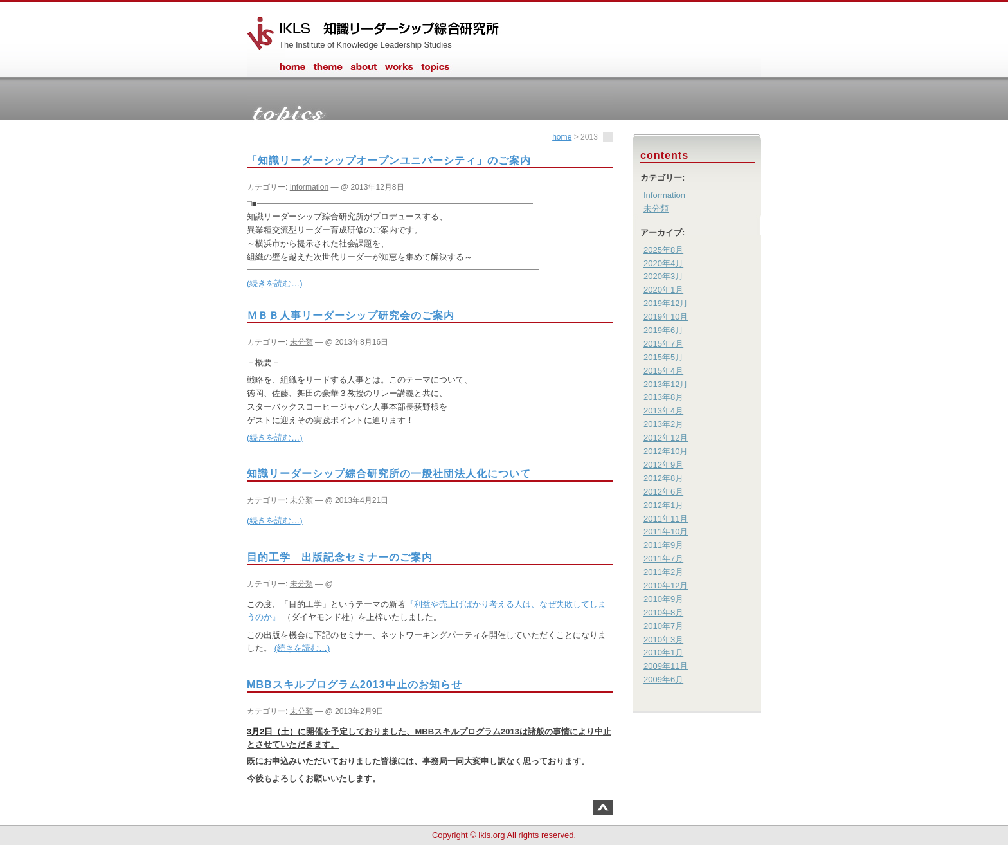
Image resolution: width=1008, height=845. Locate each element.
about (364, 72)
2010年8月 (663, 612)
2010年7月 (663, 626)
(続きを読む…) (275, 283)
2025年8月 (663, 250)
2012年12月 (666, 437)
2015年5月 (663, 357)
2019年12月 (666, 303)
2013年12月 (666, 384)
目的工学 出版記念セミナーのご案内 (340, 557)
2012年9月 (663, 464)
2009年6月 (663, 679)
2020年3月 (663, 276)
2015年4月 (663, 371)
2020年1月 (663, 290)
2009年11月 (666, 666)
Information (309, 187)
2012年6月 (663, 491)
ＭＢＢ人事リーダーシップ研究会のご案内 (351, 315)
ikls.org (491, 835)
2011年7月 (663, 558)
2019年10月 (666, 317)
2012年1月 (663, 505)
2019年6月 (663, 330)
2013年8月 (663, 397)
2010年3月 (663, 639)
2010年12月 (666, 585)
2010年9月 (663, 599)
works (399, 72)
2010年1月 (663, 652)
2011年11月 (666, 518)
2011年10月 (666, 531)
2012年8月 (663, 478)
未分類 (301, 342)
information (436, 72)
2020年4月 (663, 263)
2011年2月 (663, 572)
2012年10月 (666, 451)
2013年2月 (663, 424)
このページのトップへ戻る (603, 807)
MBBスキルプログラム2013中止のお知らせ (354, 684)
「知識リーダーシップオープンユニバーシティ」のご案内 (389, 160)
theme (328, 72)
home (292, 72)
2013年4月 (663, 410)
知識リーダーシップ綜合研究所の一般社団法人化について (389, 473)
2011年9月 (663, 545)
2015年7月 (663, 344)
